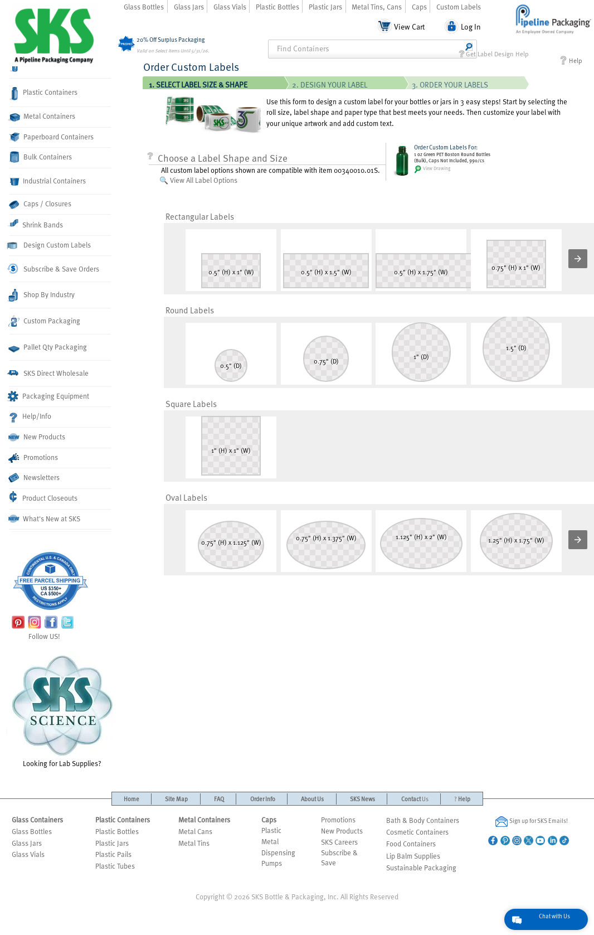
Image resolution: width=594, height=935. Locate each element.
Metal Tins (194, 843)
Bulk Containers (40, 156)
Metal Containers (42, 116)
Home (131, 798)
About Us (312, 798)
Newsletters (34, 477)
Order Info (262, 798)
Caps (419, 7)
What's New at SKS (44, 518)
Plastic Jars (325, 7)
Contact (415, 798)
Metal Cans (195, 831)
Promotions (33, 458)
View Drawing (432, 169)
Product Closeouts (43, 497)
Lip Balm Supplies (413, 856)
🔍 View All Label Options (198, 180)
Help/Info (30, 416)
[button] (577, 258)
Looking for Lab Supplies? (62, 709)
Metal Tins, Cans (377, 7)
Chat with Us (554, 916)
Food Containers (411, 844)
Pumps (271, 863)
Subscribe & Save (339, 857)
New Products (37, 437)
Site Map (176, 798)
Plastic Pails (113, 854)
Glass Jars (189, 7)
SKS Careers (339, 842)
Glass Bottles (144, 7)
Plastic (271, 830)
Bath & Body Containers (422, 820)
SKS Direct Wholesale (49, 373)
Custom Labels (458, 7)
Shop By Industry (42, 295)
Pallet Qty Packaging (48, 347)
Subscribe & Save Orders (54, 268)
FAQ (219, 798)
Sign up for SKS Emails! (531, 821)
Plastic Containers (43, 93)
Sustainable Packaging (421, 868)
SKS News (362, 798)
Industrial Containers (47, 181)
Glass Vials (229, 7)
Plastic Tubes (115, 866)
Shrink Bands (36, 224)
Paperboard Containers (51, 137)
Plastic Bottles (277, 7)
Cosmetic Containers (417, 832)
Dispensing (278, 852)
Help (571, 60)
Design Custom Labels (50, 245)
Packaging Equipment (49, 396)
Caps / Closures (40, 203)
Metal (270, 841)
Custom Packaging (44, 321)
